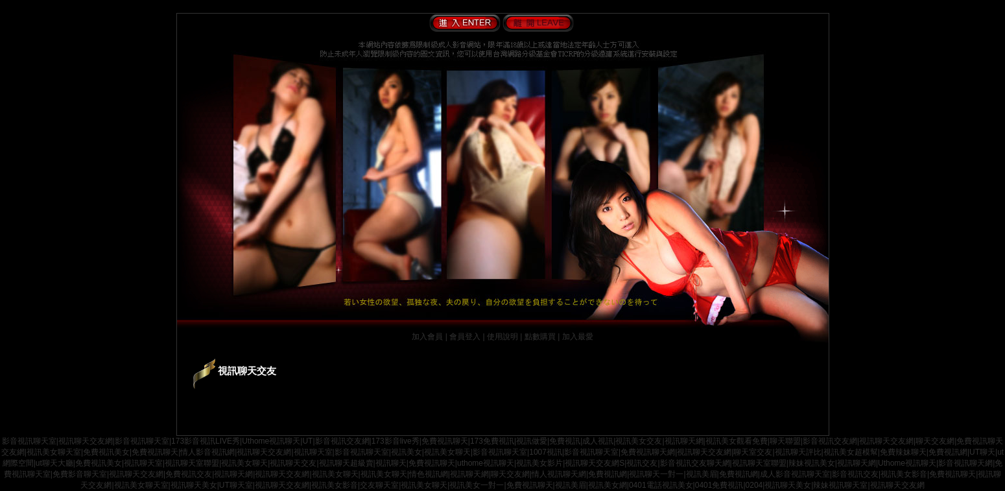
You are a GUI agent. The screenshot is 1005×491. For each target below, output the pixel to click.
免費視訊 (564, 441)
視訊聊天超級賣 (346, 463)
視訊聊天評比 (798, 452)
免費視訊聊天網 (648, 452)
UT (307, 441)
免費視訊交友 (188, 474)
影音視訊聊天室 (29, 441)
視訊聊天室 (313, 452)
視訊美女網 (607, 485)
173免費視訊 (492, 441)
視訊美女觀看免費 (736, 441)
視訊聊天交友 (293, 463)
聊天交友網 (935, 441)
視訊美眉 (701, 474)
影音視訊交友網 (342, 441)
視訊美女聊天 (447, 452)
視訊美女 (406, 452)
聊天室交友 (752, 452)
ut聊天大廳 (54, 463)
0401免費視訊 (719, 485)
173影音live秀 (396, 441)
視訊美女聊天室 (54, 452)
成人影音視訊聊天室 (795, 474)
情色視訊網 (428, 474)
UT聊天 (982, 452)
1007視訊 (545, 452)
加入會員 (427, 336)
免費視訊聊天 (444, 441)
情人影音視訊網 (207, 452)
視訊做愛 (531, 441)
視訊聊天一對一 (656, 474)
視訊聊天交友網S (594, 463)
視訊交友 (641, 463)
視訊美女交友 (638, 441)
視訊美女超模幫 (850, 452)
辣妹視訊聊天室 (840, 485)
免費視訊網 (947, 452)
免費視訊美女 (106, 452)
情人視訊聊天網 (559, 474)
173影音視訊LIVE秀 (205, 441)
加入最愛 (577, 336)
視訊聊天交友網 (85, 441)
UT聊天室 (236, 485)
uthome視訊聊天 (485, 463)
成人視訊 (597, 441)
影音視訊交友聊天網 (695, 463)
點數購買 (540, 336)
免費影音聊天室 (80, 474)
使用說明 (502, 336)
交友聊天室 (379, 485)
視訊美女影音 (904, 474)
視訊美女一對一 (476, 485)
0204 (754, 485)
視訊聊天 (391, 463)
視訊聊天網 (684, 441)
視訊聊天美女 (194, 485)
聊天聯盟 (785, 441)
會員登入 (464, 336)
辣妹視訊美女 (811, 463)
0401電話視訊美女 (661, 485)
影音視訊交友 (855, 474)
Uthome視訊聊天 (271, 441)
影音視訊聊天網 (965, 463)
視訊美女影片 (539, 463)
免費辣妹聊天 (903, 452)
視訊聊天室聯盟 (192, 463)
